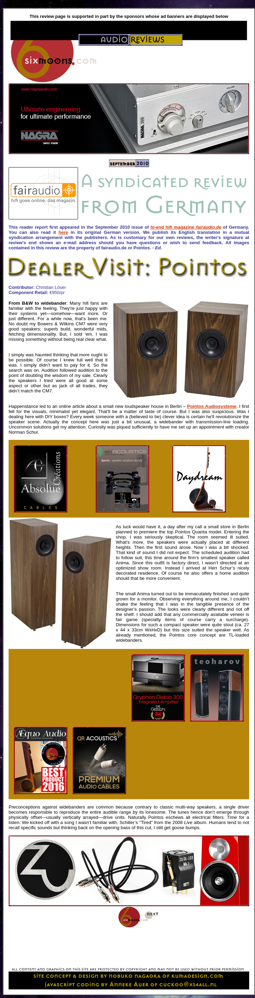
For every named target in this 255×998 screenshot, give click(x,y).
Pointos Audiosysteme (211, 406)
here (63, 232)
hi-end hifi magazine (186, 227)
